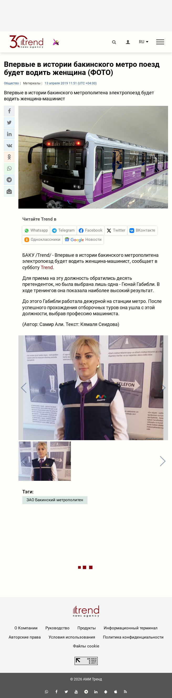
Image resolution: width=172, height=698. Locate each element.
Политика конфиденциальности (133, 637)
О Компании (26, 628)
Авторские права (25, 637)
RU (141, 42)
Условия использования (72, 637)
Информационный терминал (131, 628)
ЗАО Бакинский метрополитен (55, 500)
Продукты (86, 628)
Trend (47, 267)
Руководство (57, 628)
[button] (9, 111)
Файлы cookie (86, 646)
